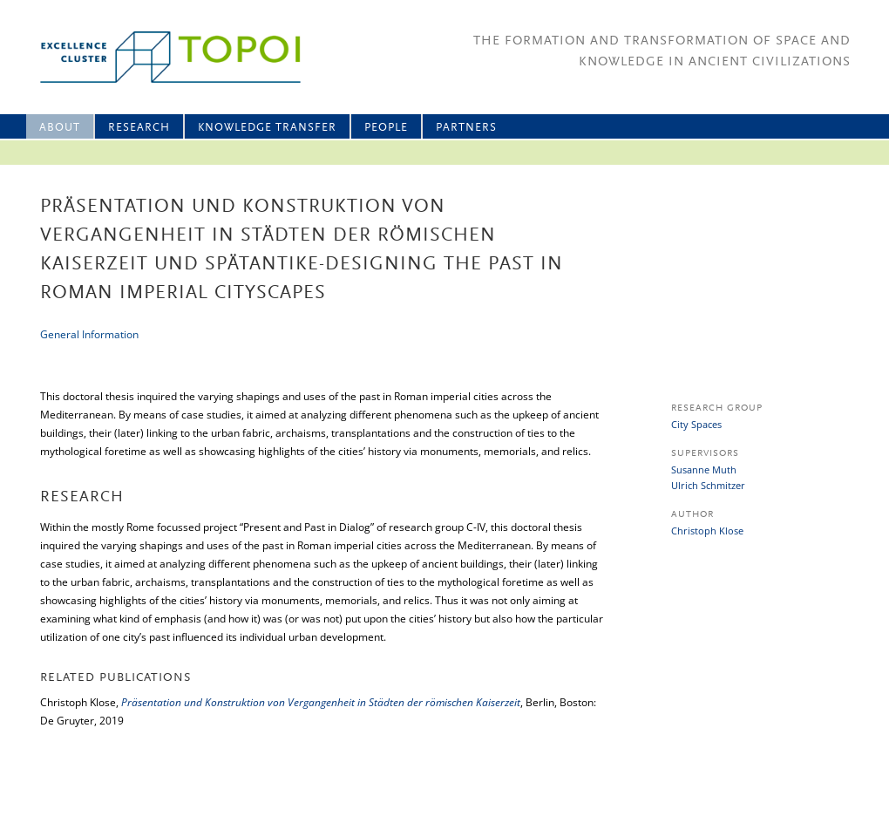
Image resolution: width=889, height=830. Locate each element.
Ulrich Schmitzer (708, 485)
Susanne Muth (703, 469)
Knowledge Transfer (267, 127)
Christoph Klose (707, 530)
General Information (89, 334)
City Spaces (696, 424)
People (386, 127)
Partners (466, 127)
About (59, 127)
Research (139, 127)
